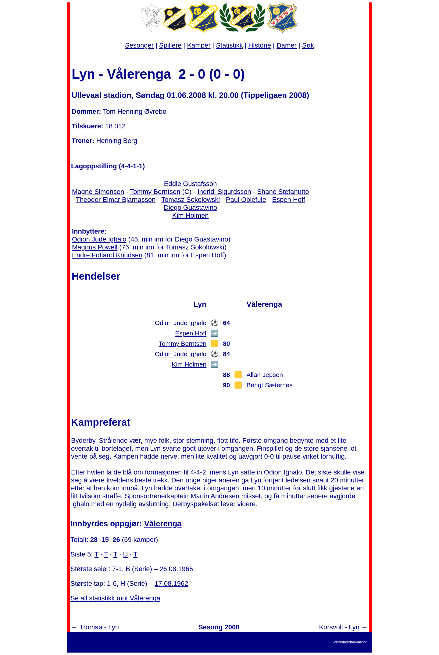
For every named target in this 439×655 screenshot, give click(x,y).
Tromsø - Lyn (99, 627)
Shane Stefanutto (283, 191)
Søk (308, 45)
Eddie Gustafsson (190, 184)
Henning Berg (116, 141)
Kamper (198, 45)
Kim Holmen (190, 215)
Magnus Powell (94, 247)
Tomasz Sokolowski (190, 199)
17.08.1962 (171, 583)
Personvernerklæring (350, 642)
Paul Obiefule (246, 199)
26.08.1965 (176, 569)
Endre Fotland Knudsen (107, 255)
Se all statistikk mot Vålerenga (115, 598)
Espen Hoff (288, 199)
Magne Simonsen (98, 191)
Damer (287, 45)
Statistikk (229, 45)
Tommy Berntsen (155, 191)
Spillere (170, 45)
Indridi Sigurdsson (224, 191)
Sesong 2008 (219, 627)
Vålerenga (163, 523)
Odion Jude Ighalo (99, 239)
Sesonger (139, 45)
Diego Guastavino (190, 207)
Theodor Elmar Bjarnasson (115, 199)
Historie (259, 45)
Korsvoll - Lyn (339, 627)
